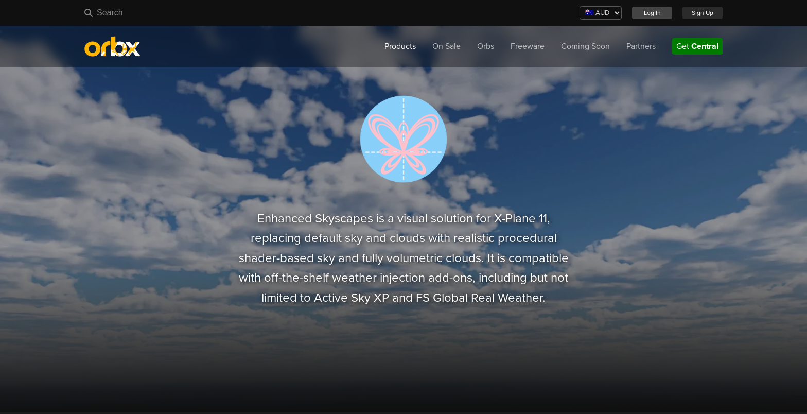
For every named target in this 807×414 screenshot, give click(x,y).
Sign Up (702, 12)
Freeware (528, 46)
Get (697, 46)
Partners (641, 46)
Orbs (485, 46)
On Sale (446, 46)
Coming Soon (585, 46)
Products (400, 46)
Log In (652, 12)
